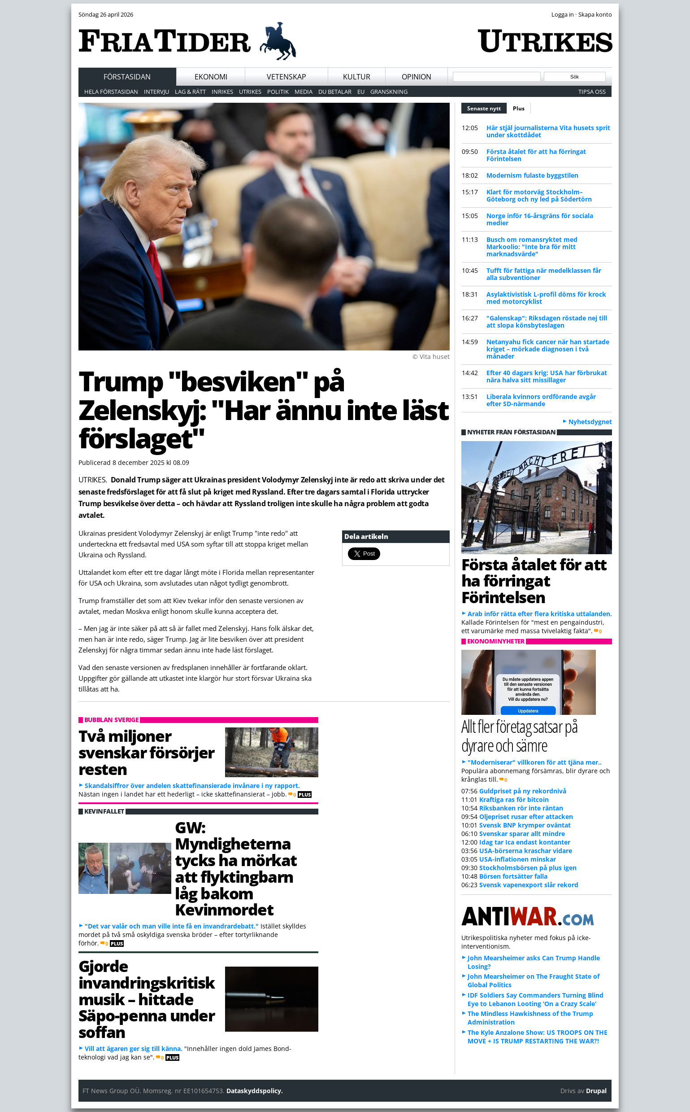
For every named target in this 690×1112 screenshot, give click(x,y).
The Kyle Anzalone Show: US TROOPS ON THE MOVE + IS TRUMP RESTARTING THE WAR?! (538, 1036)
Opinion (416, 77)
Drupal (596, 1090)
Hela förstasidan (111, 92)
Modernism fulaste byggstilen (532, 175)
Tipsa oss (592, 92)
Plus (519, 108)
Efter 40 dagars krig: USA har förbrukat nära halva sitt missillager (546, 376)
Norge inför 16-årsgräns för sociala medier (539, 219)
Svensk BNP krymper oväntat (525, 825)
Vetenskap (286, 77)
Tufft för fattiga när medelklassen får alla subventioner (543, 274)
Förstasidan (127, 77)
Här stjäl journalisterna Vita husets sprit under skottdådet (548, 131)
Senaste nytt (487, 107)
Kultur (356, 77)
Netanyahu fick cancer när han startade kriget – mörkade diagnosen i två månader (547, 348)
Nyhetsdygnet (590, 421)
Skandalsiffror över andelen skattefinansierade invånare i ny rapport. (192, 785)
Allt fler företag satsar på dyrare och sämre (519, 735)
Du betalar (335, 92)
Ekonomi (211, 77)
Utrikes (250, 92)
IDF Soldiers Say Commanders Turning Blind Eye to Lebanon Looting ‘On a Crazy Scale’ (535, 999)
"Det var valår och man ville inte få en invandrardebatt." (172, 926)
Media (303, 92)
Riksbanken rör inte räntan (521, 808)
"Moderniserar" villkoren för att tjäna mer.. (535, 762)
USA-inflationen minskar (517, 859)
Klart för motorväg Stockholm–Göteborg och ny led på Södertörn (539, 195)
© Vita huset (431, 356)
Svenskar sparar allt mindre (522, 833)
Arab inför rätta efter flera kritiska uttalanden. (540, 613)
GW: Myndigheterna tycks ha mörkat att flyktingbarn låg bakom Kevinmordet (236, 868)
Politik (278, 92)
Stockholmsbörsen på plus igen (528, 867)
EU (361, 92)
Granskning (389, 92)
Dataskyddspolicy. (254, 1090)
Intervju (156, 92)
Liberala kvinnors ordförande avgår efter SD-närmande (541, 400)
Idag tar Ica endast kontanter (524, 842)
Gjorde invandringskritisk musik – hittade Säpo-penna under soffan (146, 998)
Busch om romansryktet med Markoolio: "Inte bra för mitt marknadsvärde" (531, 246)
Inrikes (222, 92)
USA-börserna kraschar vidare (525, 850)
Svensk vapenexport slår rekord (528, 884)
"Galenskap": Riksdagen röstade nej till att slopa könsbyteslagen (546, 321)
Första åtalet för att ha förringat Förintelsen (536, 155)
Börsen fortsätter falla (513, 876)
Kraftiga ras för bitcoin (514, 799)
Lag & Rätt (190, 92)
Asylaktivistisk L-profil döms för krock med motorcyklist (546, 298)
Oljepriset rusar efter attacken (526, 816)
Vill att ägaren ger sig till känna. (133, 1048)
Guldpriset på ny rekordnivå (522, 791)
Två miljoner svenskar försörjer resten (146, 752)
